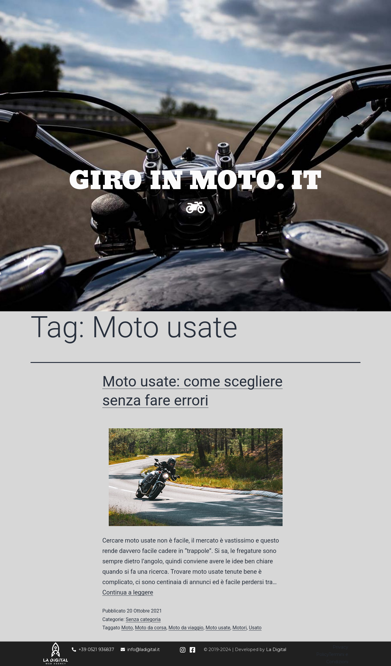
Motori (239, 628)
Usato (255, 628)
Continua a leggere (127, 592)
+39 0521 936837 (93, 649)
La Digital (276, 649)
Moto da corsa (150, 628)
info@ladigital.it (140, 649)
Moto (127, 628)
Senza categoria (143, 619)
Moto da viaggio (186, 628)
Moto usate (218, 628)
